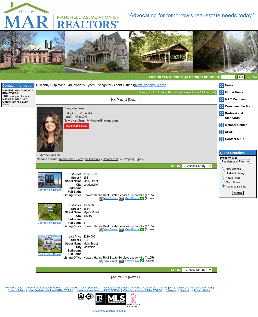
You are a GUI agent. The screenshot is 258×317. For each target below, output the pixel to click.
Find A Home (234, 92)
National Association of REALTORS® (98, 290)
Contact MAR (234, 139)
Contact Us (149, 287)
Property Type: (229, 157)
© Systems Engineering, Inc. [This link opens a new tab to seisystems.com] (108, 310)
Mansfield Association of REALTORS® (51, 290)
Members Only (13, 287)
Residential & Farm (71, 159)
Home (163, 287)
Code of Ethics (16, 290)
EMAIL (6, 104)
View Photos (129, 198)
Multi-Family (92, 159)
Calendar (171, 290)
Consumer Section (238, 106)
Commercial (110, 159)
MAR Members (235, 99)
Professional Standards (234, 116)
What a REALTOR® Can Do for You (191, 287)
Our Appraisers (90, 287)
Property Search (35, 287)
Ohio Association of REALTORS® (142, 290)
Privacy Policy (202, 290)
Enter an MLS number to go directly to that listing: (184, 77)
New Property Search (150, 85)
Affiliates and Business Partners (121, 287)
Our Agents (54, 287)
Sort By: (176, 166)
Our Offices (71, 287)
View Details (108, 198)
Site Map (185, 290)
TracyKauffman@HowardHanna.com (91, 120)
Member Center (236, 125)
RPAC (229, 132)
